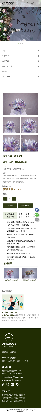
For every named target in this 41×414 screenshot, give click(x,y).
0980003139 (6, 374)
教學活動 (21, 401)
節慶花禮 (5, 56)
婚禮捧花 (21, 395)
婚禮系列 (5, 61)
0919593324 (18, 374)
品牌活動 (13, 398)
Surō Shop (6, 77)
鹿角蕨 (4, 72)
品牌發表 (5, 398)
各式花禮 (13, 401)
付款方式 (34, 215)
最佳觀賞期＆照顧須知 (10, 215)
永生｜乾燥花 (7, 66)
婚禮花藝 (5, 395)
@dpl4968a (10, 315)
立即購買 (10, 206)
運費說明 (27, 215)
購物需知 (20, 215)
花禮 (3, 51)
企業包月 (5, 401)
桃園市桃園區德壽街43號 (11, 371)
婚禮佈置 (13, 395)
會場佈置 (21, 398)
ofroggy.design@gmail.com (12, 377)
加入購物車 (25, 206)
